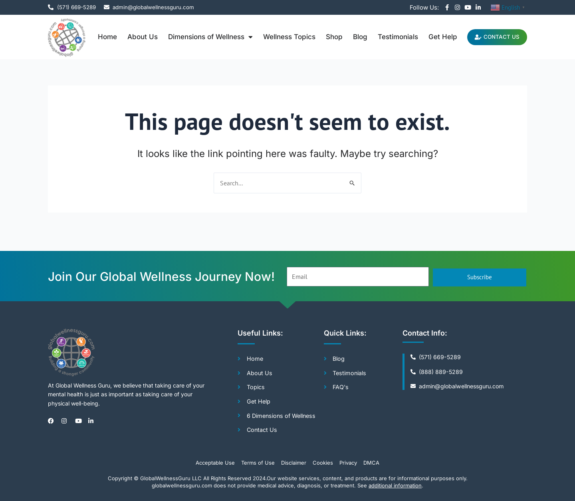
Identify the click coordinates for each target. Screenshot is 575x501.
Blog (354, 37)
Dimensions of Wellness (205, 37)
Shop (328, 37)
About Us (137, 37)
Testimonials (392, 37)
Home (101, 37)
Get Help (437, 37)
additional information (395, 485)
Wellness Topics (284, 37)
